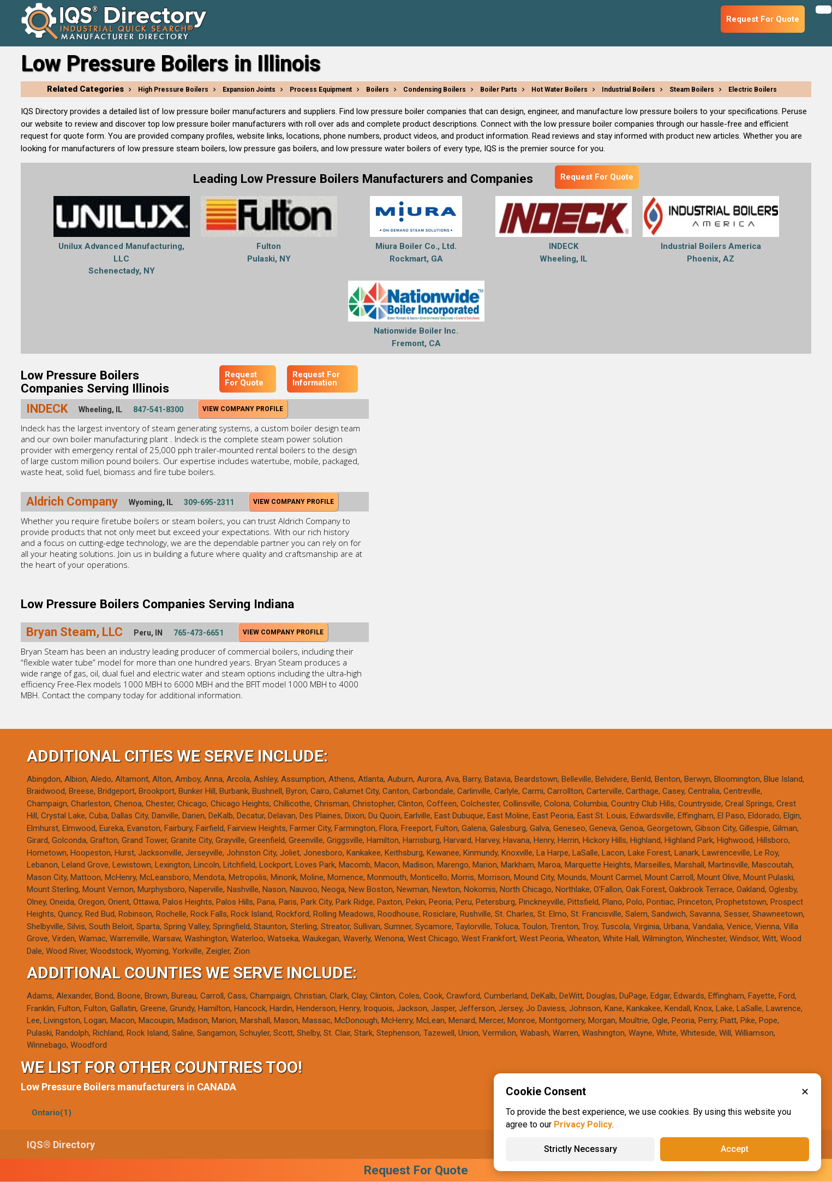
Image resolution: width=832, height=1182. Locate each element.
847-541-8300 (158, 409)
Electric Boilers (752, 89)
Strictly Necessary (580, 1149)
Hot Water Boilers (559, 89)
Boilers (377, 89)
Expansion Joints (249, 89)
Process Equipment (321, 89)
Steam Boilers (691, 89)
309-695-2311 (209, 502)
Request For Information (316, 379)
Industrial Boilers (628, 89)
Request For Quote (596, 177)
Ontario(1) (51, 1113)
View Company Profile (242, 409)
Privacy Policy (583, 1124)
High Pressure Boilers (173, 89)
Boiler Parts (498, 89)
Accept (735, 1149)
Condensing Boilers (434, 89)
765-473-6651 (198, 632)
